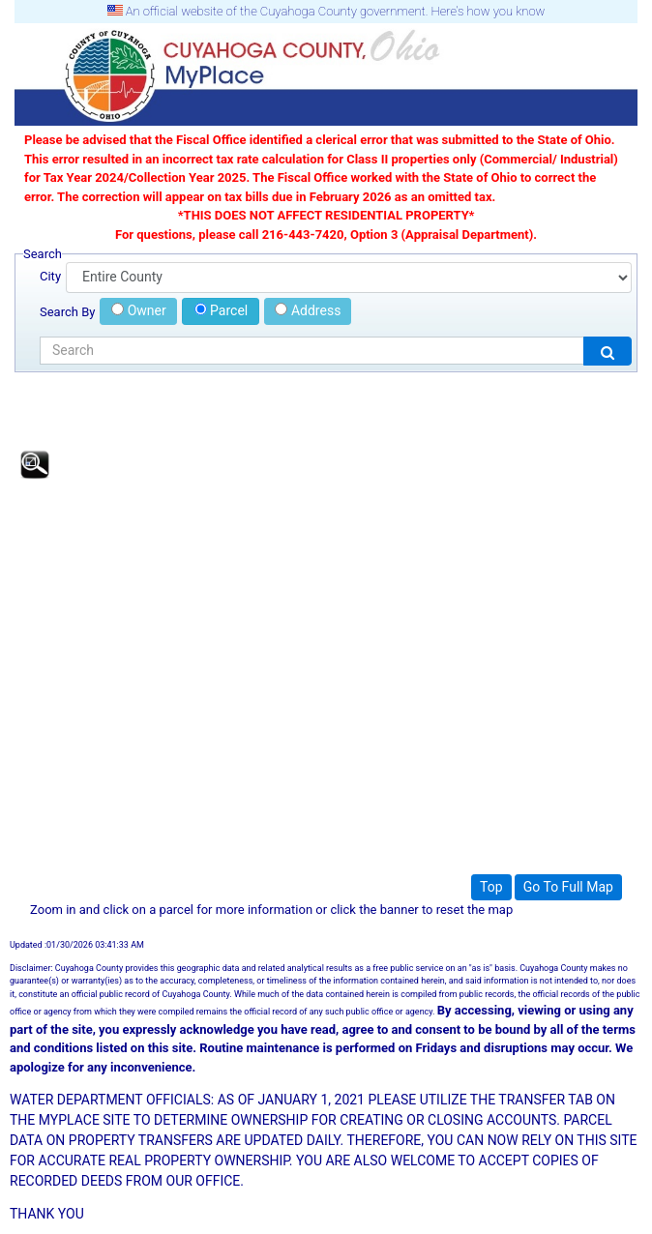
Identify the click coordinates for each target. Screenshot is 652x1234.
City (50, 276)
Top (491, 887)
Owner (138, 310)
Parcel (221, 310)
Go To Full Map (568, 887)
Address (308, 310)
